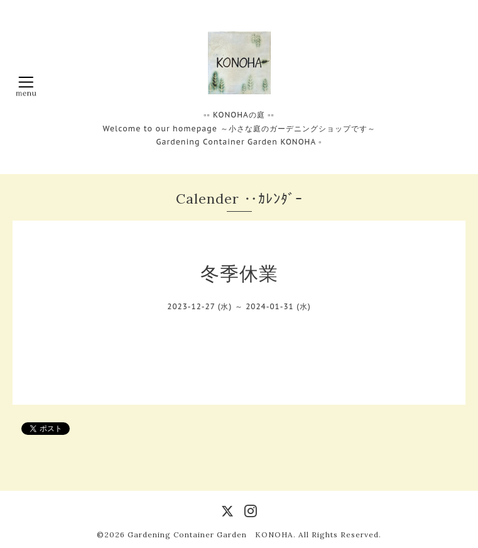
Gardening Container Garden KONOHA (210, 534)
